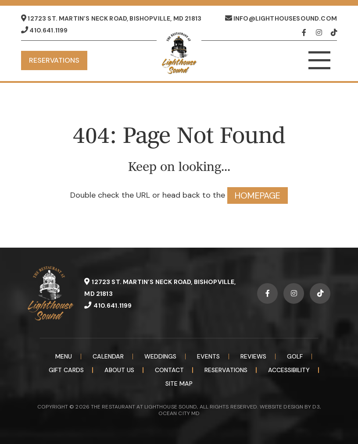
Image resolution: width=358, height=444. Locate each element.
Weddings (160, 356)
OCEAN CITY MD (179, 413)
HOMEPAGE (257, 195)
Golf (295, 356)
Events (208, 356)
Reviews (253, 356)
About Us (119, 370)
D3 (315, 406)
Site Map (179, 383)
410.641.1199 (44, 30)
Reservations (54, 60)
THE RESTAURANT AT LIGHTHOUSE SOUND (144, 406)
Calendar (108, 356)
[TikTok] (334, 32)
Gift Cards (66, 370)
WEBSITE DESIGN (281, 406)
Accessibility (289, 370)
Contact (169, 370)
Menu (63, 356)
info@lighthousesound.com (281, 18)
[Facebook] (307, 32)
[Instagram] (321, 32)
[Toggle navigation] (319, 60)
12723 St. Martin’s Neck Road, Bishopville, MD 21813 (111, 18)
